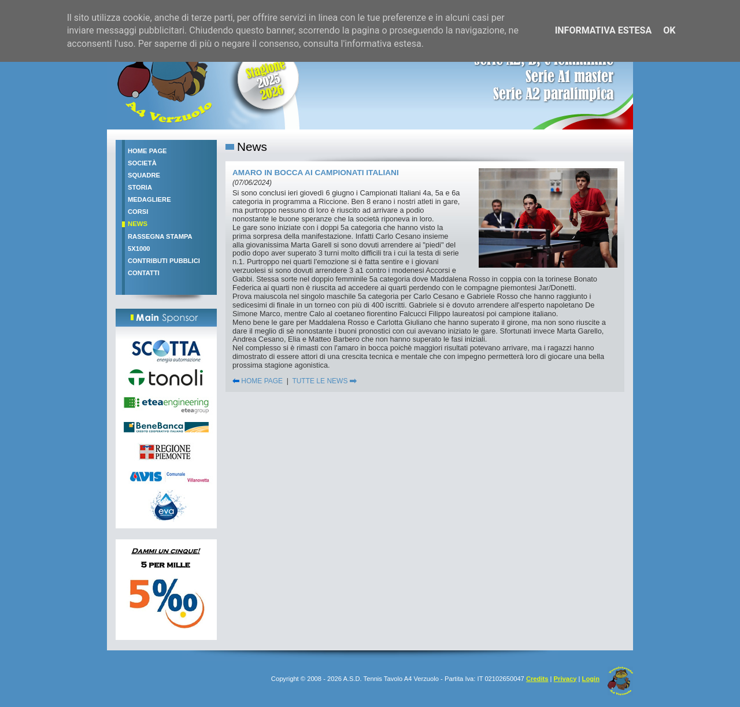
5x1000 (139, 248)
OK (669, 30)
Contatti (144, 272)
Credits (537, 678)
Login (591, 678)
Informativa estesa (603, 30)
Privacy (565, 678)
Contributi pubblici (164, 260)
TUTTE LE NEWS (324, 381)
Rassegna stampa (160, 236)
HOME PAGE (257, 381)
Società (142, 163)
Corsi (138, 211)
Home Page (147, 150)
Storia (140, 187)
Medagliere (149, 199)
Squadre (144, 175)
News (137, 223)
